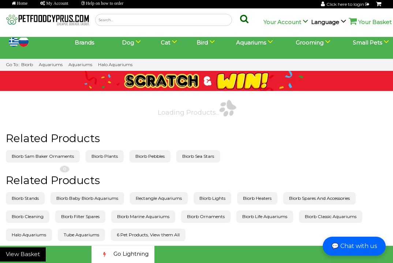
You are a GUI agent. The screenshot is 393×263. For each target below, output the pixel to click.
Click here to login (348, 4)
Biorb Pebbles (150, 156)
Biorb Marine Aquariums (143, 216)
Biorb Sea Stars (198, 156)
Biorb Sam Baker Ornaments (43, 156)
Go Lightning (123, 254)
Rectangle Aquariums (159, 198)
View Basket (23, 254)
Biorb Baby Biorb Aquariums (87, 198)
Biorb (27, 64)
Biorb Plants (104, 156)
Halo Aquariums (115, 64)
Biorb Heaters (257, 198)
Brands (84, 42)
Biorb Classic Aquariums (330, 216)
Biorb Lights (212, 198)
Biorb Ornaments (206, 216)
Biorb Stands (25, 198)
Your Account (282, 22)
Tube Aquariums (81, 234)
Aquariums (51, 64)
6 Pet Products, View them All (148, 234)
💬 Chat (354, 246)
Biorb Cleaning (28, 216)
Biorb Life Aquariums (264, 216)
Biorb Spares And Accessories (319, 198)
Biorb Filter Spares (80, 216)
